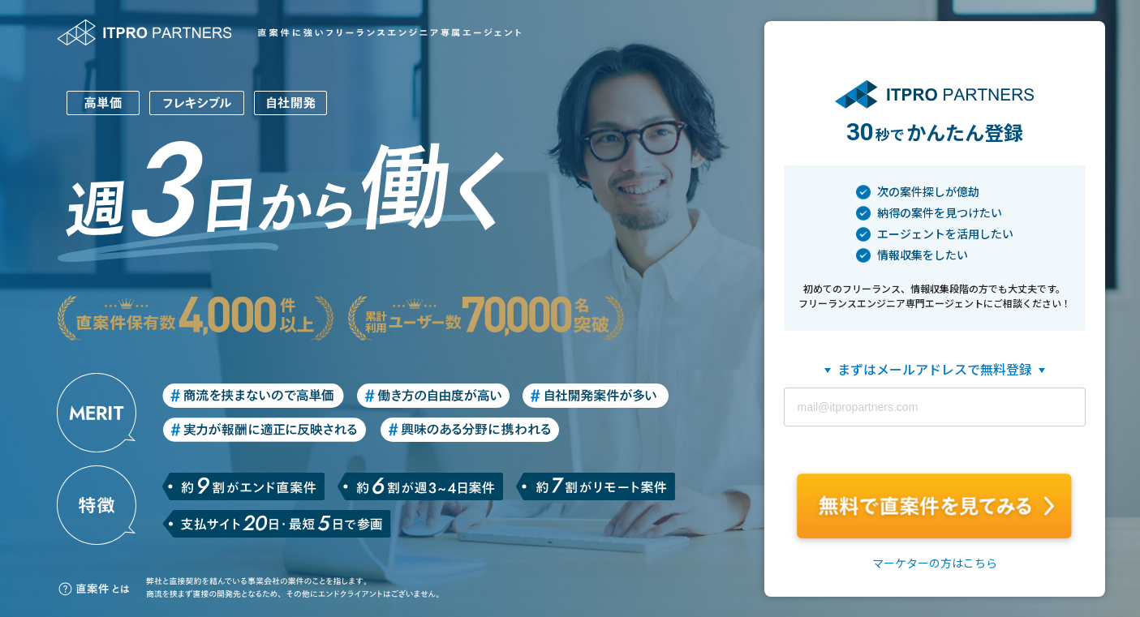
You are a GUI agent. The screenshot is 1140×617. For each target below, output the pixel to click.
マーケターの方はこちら (934, 563)
